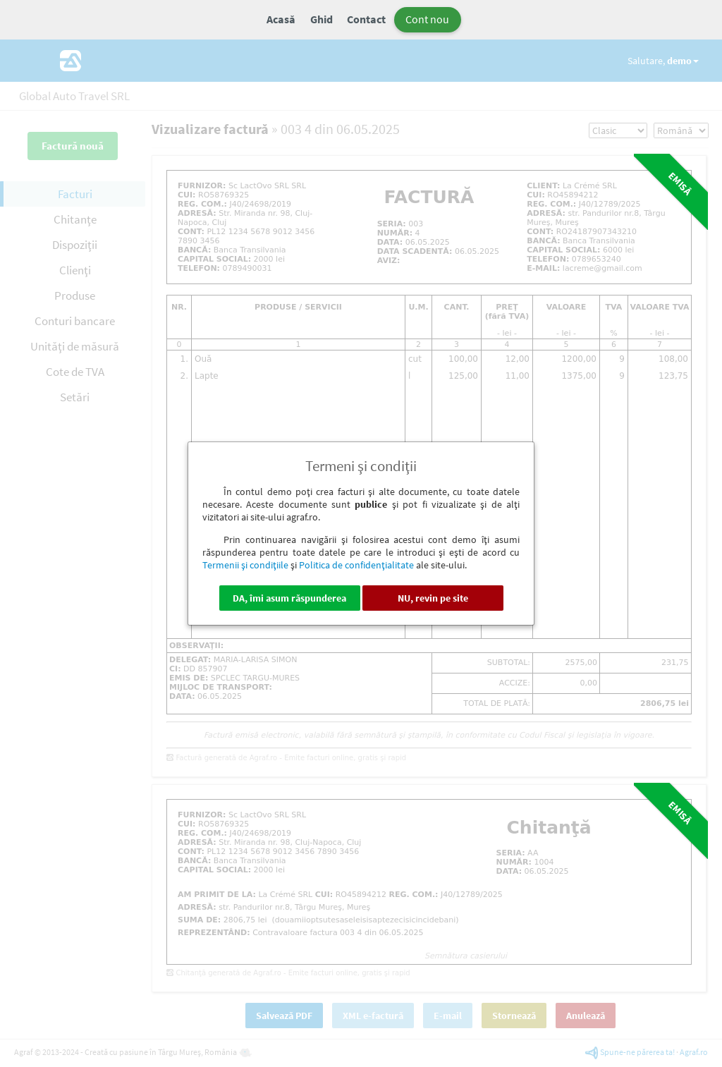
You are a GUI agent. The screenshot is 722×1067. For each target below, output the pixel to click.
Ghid (321, 19)
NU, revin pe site (433, 598)
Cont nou (427, 19)
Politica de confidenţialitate (356, 565)
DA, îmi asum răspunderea (289, 598)
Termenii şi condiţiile (245, 565)
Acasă (281, 19)
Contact (366, 19)
